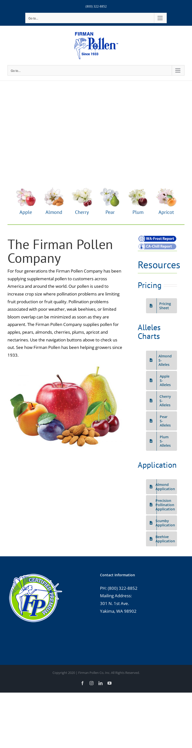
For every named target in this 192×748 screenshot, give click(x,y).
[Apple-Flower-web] (25, 188)
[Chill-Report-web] (157, 245)
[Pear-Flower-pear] (110, 188)
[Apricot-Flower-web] (166, 188)
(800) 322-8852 (96, 6)
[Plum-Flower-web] (138, 188)
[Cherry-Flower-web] (82, 188)
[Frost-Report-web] (157, 237)
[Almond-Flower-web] (53, 188)
